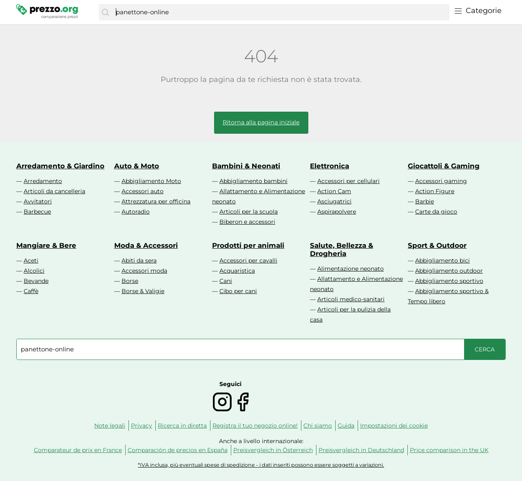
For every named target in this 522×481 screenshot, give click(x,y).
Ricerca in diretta (182, 425)
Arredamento (43, 181)
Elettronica (329, 166)
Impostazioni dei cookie (394, 425)
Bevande (36, 281)
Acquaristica (237, 270)
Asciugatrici (334, 201)
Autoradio (136, 211)
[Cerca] (105, 12)
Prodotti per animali (248, 245)
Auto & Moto (136, 166)
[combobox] (280, 12)
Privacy (141, 425)
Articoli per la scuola (248, 211)
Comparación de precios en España (178, 450)
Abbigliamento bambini (253, 181)
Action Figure (434, 191)
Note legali (109, 425)
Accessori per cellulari (348, 181)
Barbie (424, 201)
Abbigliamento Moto (151, 181)
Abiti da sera (139, 260)
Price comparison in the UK (449, 450)
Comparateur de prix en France (78, 450)
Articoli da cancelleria (54, 191)
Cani (225, 281)
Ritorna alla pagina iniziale (261, 122)
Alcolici (34, 270)
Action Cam (334, 191)
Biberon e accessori (247, 221)
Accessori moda (144, 270)
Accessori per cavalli (248, 260)
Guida (346, 425)
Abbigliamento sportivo (449, 281)
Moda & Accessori (146, 245)
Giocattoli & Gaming (444, 166)
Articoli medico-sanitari (351, 299)
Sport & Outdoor (437, 245)
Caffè (31, 291)
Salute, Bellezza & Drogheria (341, 249)
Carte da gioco (436, 211)
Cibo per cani (238, 291)
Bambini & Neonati (246, 166)
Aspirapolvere (336, 211)
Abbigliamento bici (442, 260)
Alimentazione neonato (350, 268)
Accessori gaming (441, 181)
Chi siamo (317, 425)
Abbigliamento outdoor (449, 270)
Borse (130, 281)
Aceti (31, 260)
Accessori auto (143, 191)
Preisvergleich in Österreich (273, 450)
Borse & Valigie (143, 291)
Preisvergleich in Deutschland (361, 450)
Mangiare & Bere (46, 245)
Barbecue (37, 211)
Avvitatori (38, 201)
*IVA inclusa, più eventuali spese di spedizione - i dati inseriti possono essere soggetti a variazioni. (261, 465)
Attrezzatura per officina (156, 201)
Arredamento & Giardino (60, 166)
